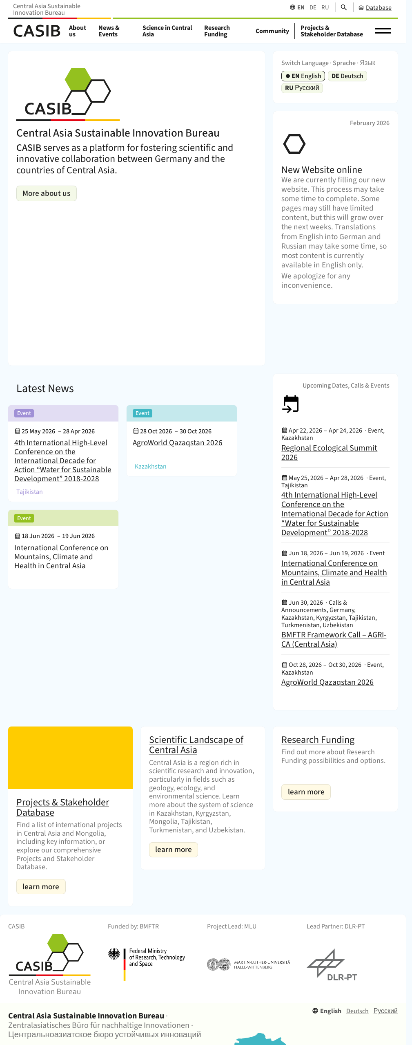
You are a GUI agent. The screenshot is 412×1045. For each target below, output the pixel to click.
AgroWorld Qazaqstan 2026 (178, 443)
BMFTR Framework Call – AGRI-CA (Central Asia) (333, 639)
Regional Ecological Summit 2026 (329, 452)
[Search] (341, 7)
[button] (383, 31)
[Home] (36, 31)
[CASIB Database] (373, 7)
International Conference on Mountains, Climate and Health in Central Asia (61, 556)
